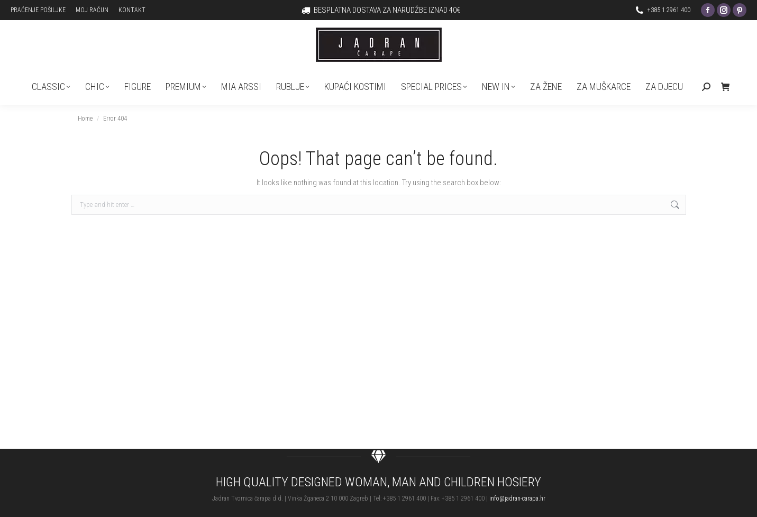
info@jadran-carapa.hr (517, 498)
